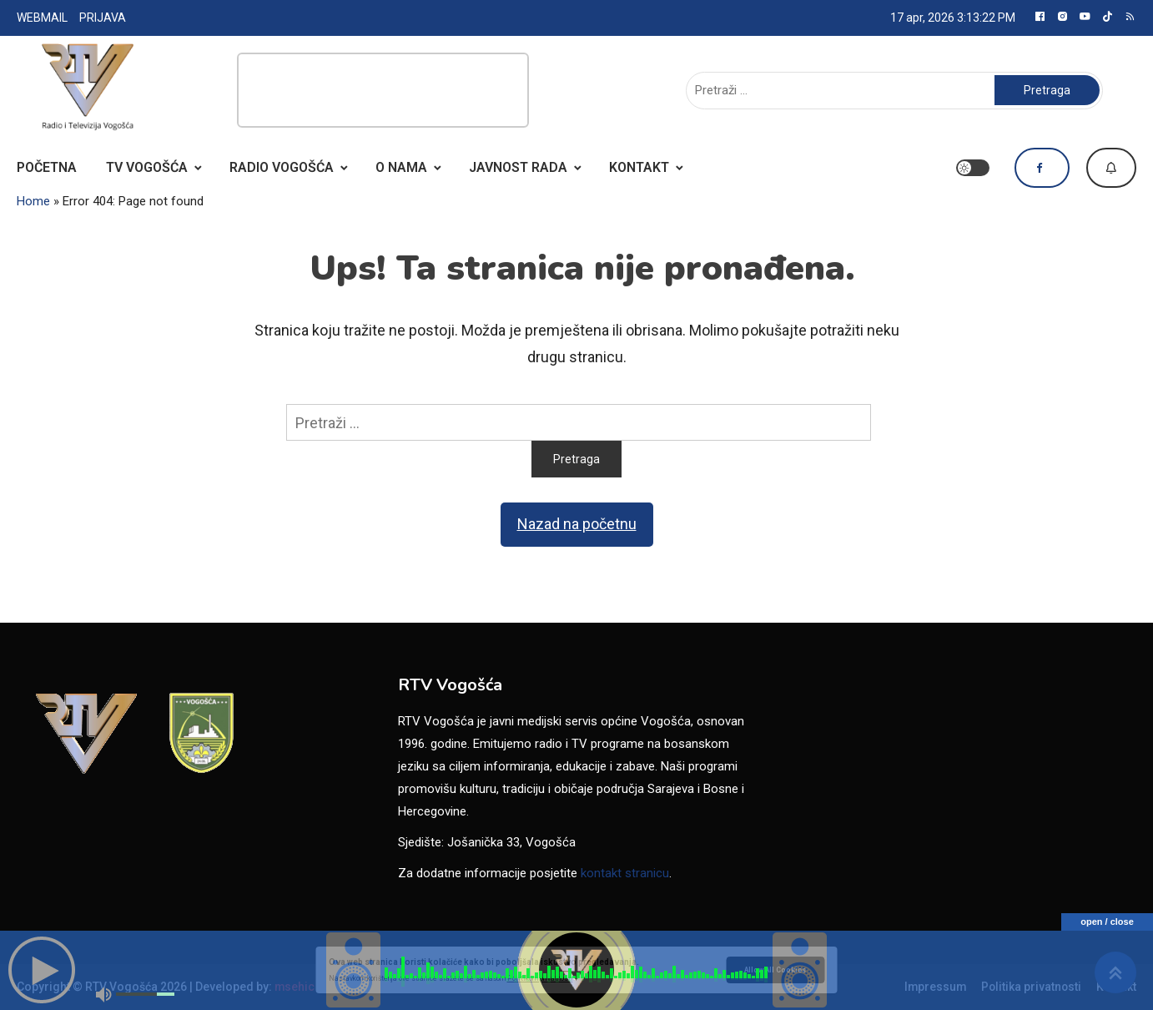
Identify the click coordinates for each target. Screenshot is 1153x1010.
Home (33, 201)
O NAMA (401, 167)
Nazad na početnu (577, 524)
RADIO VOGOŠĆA (281, 167)
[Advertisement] (383, 90)
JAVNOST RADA (518, 167)
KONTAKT (639, 167)
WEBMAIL (42, 17)
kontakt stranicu (625, 873)
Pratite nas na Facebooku (1042, 167)
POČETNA (47, 167)
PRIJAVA (102, 17)
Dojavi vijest (1111, 167)
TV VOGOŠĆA (147, 167)
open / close (1107, 922)
